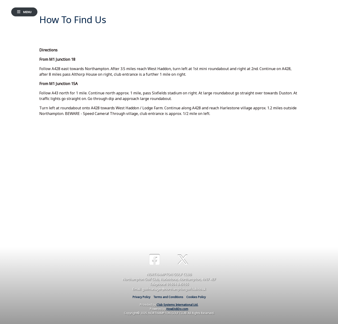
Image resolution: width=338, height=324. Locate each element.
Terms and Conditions (168, 297)
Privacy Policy (141, 297)
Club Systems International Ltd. (177, 305)
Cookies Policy (196, 297)
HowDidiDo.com (177, 309)
